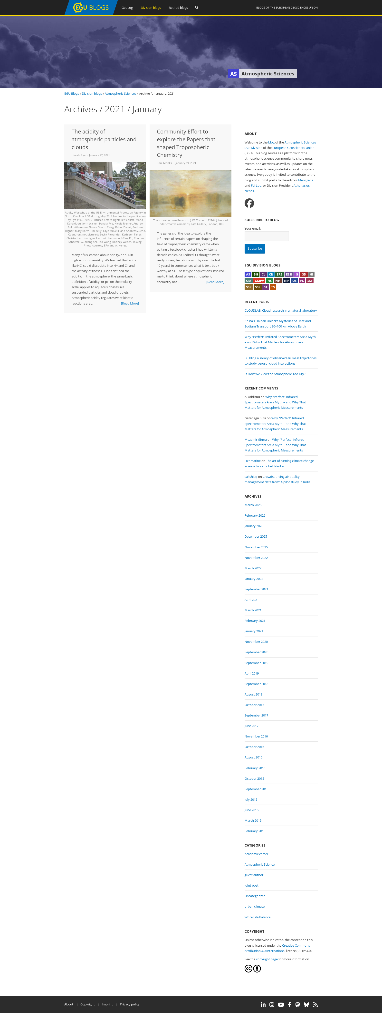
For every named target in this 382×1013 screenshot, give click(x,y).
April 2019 (252, 673)
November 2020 (256, 641)
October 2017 (254, 705)
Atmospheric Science (260, 864)
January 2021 (254, 631)
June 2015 (251, 810)
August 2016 (253, 757)
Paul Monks (164, 163)
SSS (257, 287)
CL (263, 274)
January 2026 (254, 526)
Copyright (87, 1004)
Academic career (256, 854)
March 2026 (253, 505)
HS (269, 280)
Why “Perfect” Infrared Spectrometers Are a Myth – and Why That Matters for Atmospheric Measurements (280, 342)
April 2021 (252, 599)
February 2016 (255, 768)
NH (277, 280)
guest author (254, 875)
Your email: (253, 228)
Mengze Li (305, 180)
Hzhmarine (253, 461)
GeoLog (127, 7)
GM (248, 280)
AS (248, 274)
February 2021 (255, 620)
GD (304, 274)
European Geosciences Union (297, 7)
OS (294, 280)
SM (309, 280)
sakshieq (251, 476)
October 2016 (254, 747)
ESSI (289, 274)
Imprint (107, 1004)
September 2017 (256, 715)
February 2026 (255, 515)
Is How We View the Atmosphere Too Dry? (275, 374)
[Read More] (130, 303)
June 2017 (251, 726)
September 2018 (256, 684)
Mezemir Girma (256, 439)
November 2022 (256, 557)
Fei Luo (256, 185)
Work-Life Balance (257, 917)
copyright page (267, 959)
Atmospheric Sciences (120, 93)
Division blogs (151, 7)
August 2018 (253, 694)
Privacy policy (130, 1004)
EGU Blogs (71, 93)
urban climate (255, 906)
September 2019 (256, 663)
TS (273, 287)
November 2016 (256, 736)
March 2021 (253, 610)
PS (302, 280)
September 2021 (256, 589)
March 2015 (253, 820)
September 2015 (256, 789)
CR (271, 274)
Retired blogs (178, 7)
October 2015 (254, 778)
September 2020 (256, 652)
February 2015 (255, 831)
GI (311, 274)
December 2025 (256, 536)
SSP (248, 287)
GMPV (259, 280)
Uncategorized (255, 896)
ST (265, 287)
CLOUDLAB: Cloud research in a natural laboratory (281, 310)
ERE (279, 274)
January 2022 (254, 578)
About (68, 1004)
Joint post (251, 885)
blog (271, 142)
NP (286, 280)
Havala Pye (79, 155)
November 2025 (256, 547)
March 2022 (253, 568)
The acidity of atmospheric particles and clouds (104, 139)
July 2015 (251, 799)
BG (256, 274)
